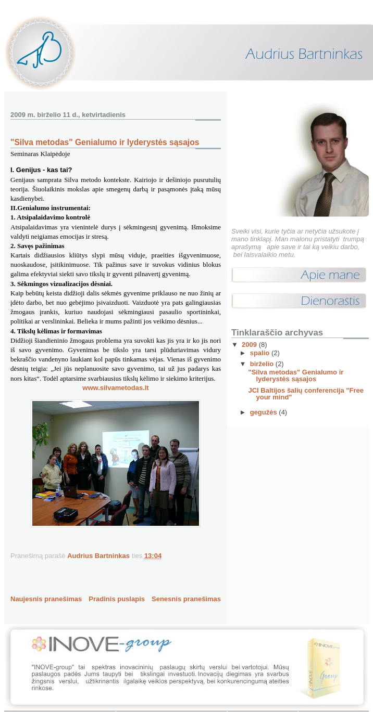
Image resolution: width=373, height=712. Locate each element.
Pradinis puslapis (117, 599)
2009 (250, 344)
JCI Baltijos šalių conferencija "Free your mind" (305, 393)
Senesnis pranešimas (186, 599)
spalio (260, 353)
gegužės (264, 412)
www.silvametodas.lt (115, 388)
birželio (263, 364)
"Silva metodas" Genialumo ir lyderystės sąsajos (295, 375)
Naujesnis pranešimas (46, 599)
